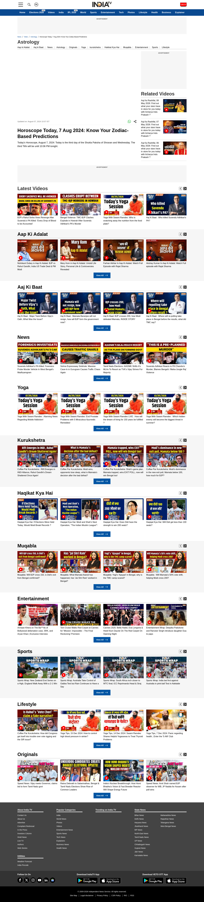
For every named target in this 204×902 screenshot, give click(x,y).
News (19, 37)
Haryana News (140, 823)
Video (26, 37)
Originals (73, 47)
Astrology (34, 37)
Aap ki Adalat (23, 47)
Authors (20, 844)
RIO (125, 895)
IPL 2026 (72, 12)
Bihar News (139, 815)
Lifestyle (143, 12)
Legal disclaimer (87, 895)
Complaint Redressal (25, 826)
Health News (61, 848)
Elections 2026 (36, 12)
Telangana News (167, 823)
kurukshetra (95, 47)
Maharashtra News (168, 815)
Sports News (61, 833)
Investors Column (24, 833)
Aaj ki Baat (38, 47)
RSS (132, 895)
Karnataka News (141, 855)
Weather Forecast (24, 861)
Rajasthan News (167, 819)
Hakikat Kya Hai (111, 47)
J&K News (139, 852)
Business (166, 12)
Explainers (60, 841)
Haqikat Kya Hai (35, 493)
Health (154, 12)
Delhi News (139, 819)
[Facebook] (20, 880)
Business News (62, 844)
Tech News (60, 837)
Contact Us (21, 815)
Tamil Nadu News (142, 837)
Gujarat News (140, 848)
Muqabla (127, 47)
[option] (37, 209)
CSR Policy (116, 895)
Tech (121, 12)
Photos (131, 12)
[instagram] (33, 880)
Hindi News (22, 837)
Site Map (73, 895)
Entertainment (108, 12)
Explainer (179, 12)
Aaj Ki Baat (29, 287)
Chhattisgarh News (142, 844)
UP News (138, 841)
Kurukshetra (31, 440)
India (61, 12)
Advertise (21, 823)
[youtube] (39, 880)
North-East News (141, 833)
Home (22, 12)
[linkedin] (46, 880)
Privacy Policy (102, 895)
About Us (21, 819)
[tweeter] (26, 880)
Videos (51, 12)
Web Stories (22, 848)
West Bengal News (168, 826)
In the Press (22, 830)
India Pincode (22, 865)
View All (102, 275)
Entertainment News (64, 830)
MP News (138, 830)
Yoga (83, 47)
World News (61, 819)
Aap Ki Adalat (32, 234)
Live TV (20, 841)
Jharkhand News (141, 826)
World (83, 12)
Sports (93, 12)
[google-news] (52, 880)
